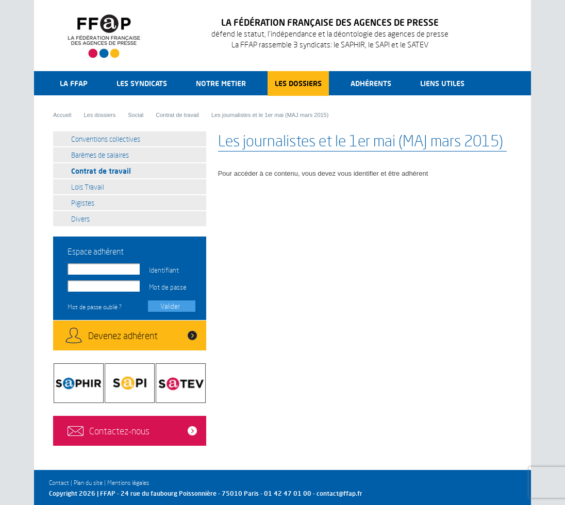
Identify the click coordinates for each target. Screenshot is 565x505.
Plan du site (88, 482)
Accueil (62, 115)
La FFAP (74, 83)
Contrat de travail (177, 115)
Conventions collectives (105, 138)
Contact (59, 482)
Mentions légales (128, 482)
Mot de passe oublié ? (95, 307)
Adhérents (371, 83)
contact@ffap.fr (339, 493)
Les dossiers (298, 83)
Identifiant (164, 270)
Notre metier (221, 83)
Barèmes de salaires (100, 154)
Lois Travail (87, 186)
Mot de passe (168, 287)
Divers (80, 218)
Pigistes (82, 202)
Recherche (498, 83)
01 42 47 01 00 (287, 493)
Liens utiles (442, 83)
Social (135, 115)
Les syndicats (142, 83)
